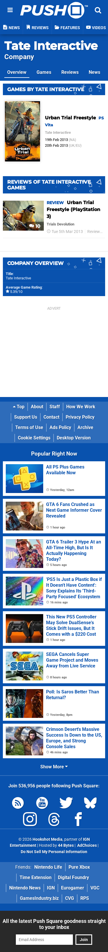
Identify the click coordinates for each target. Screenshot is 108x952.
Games (44, 72)
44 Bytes (66, 845)
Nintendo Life (48, 867)
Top (18, 406)
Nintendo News (25, 888)
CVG (69, 898)
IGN (51, 888)
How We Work (80, 406)
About (37, 406)
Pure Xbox (79, 867)
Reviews (70, 72)
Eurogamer (72, 888)
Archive (85, 427)
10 (34, 226)
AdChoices (86, 845)
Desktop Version (74, 438)
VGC (94, 888)
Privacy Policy (80, 417)
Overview (16, 72)
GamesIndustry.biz (39, 898)
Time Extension (36, 877)
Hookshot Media (47, 839)
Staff (55, 406)
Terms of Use (29, 427)
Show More (54, 766)
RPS (84, 898)
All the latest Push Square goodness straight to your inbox (54, 924)
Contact (51, 417)
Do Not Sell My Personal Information (54, 851)
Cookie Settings (34, 438)
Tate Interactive (51, 46)
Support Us (25, 417)
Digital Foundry (73, 877)
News (94, 72)
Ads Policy (60, 427)
